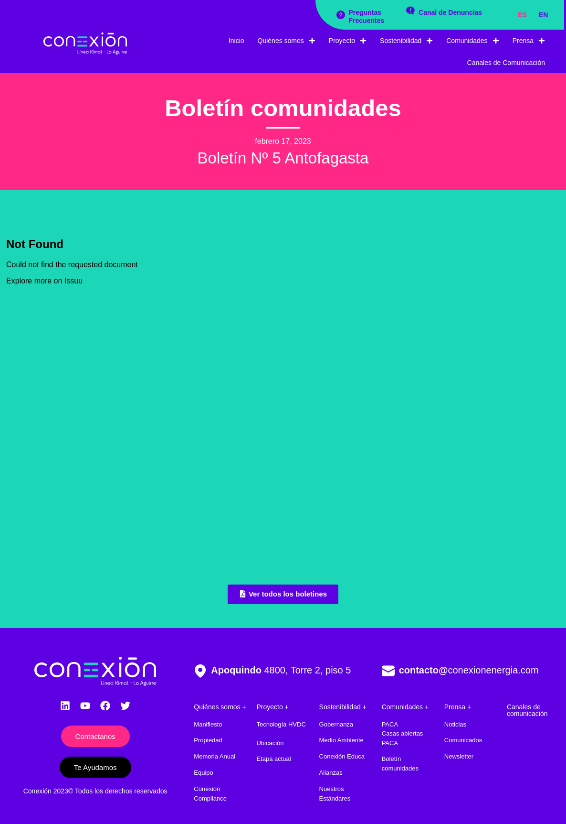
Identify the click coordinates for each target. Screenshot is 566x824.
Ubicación (269, 743)
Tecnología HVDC (280, 724)
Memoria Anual (214, 756)
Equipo (203, 772)
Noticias (455, 724)
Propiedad (208, 740)
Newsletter (458, 756)
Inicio (236, 40)
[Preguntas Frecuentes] (340, 15)
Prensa (529, 41)
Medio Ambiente (341, 740)
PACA (390, 724)
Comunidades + (405, 707)
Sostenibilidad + (343, 707)
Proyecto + (272, 707)
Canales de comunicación (527, 710)
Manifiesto (208, 724)
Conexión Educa (342, 756)
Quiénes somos (286, 41)
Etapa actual (273, 758)
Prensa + (457, 707)
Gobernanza (336, 724)
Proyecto (348, 41)
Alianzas (331, 772)
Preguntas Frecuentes (367, 16)
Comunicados (463, 740)
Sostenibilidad (406, 41)
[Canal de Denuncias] (410, 10)
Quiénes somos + (220, 707)
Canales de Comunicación (506, 62)
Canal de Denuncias (450, 12)
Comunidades (472, 41)
